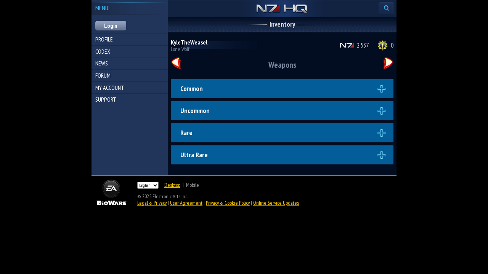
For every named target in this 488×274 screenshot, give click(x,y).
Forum (103, 75)
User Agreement (186, 202)
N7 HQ (282, 9)
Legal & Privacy (152, 202)
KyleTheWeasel (189, 42)
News (101, 63)
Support (105, 99)
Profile (104, 39)
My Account (109, 87)
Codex (102, 51)
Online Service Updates (276, 202)
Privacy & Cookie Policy (228, 202)
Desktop (172, 185)
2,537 (363, 45)
